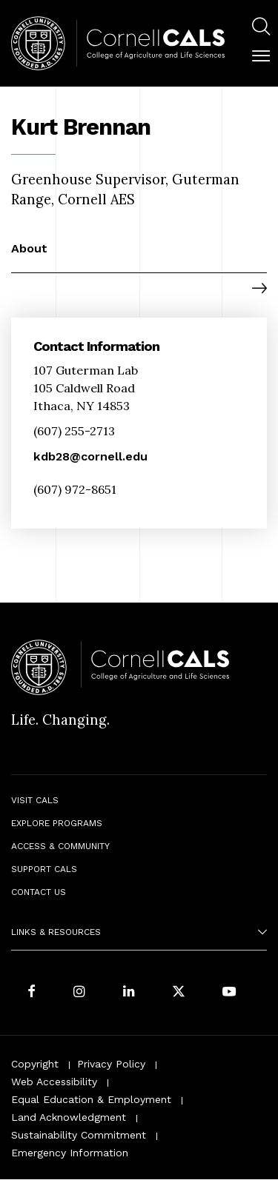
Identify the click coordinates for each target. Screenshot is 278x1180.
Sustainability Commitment (78, 1135)
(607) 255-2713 (74, 430)
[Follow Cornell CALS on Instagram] (79, 992)
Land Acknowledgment (68, 1117)
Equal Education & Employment (91, 1099)
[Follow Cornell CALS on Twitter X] (179, 992)
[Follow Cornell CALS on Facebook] (31, 992)
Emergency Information (69, 1153)
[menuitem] (261, 28)
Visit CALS (35, 800)
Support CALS (44, 869)
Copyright (35, 1064)
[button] (261, 56)
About (29, 248)
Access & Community (60, 846)
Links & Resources (56, 932)
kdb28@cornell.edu (90, 456)
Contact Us (38, 892)
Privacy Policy (111, 1064)
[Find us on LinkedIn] (129, 992)
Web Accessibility (54, 1081)
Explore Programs (56, 823)
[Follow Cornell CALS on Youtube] (229, 992)
